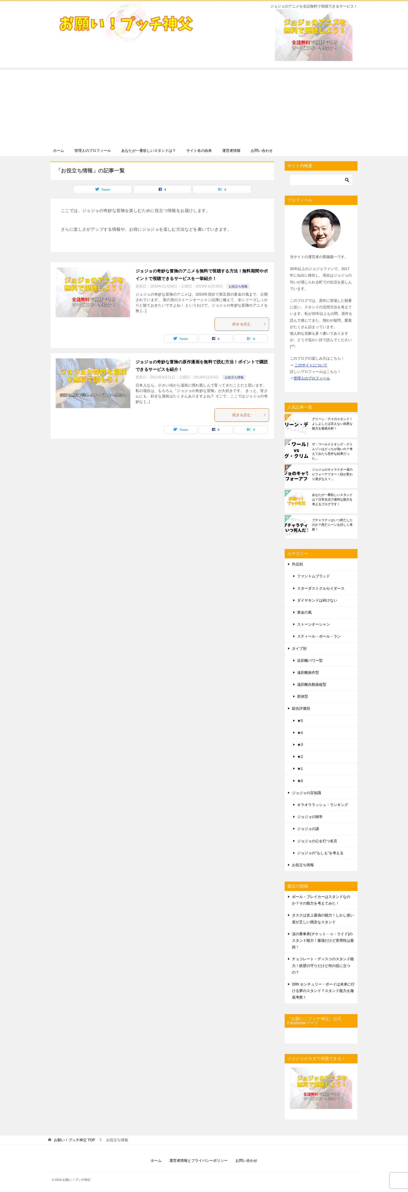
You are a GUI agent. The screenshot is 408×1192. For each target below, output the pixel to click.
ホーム (58, 150)
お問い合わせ (262, 150)
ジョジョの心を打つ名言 (317, 841)
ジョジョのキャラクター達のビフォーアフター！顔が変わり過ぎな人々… (332, 474)
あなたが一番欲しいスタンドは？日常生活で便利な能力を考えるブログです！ (332, 499)
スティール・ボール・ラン (319, 636)
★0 (300, 781)
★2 (300, 756)
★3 (300, 744)
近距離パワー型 (310, 660)
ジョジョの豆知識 (306, 793)
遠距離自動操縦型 (311, 684)
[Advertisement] (204, 106)
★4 (300, 733)
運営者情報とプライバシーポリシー (198, 1160)
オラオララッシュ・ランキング (322, 805)
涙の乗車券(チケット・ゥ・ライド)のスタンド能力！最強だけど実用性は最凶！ (323, 940)
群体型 (302, 696)
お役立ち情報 (238, 286)
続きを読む (249, 324)
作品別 (297, 564)
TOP (74, 1140)
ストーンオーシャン (313, 624)
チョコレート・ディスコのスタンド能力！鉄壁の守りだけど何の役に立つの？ (323, 965)
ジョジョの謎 (308, 829)
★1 (300, 768)
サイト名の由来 (199, 150)
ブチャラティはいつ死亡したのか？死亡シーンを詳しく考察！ (332, 524)
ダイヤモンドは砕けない (317, 600)
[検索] (321, 180)
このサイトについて (311, 365)
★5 (300, 721)
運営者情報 (231, 150)
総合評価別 (301, 708)
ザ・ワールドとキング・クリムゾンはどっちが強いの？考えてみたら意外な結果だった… (332, 451)
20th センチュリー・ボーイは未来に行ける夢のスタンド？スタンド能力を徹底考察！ (323, 990)
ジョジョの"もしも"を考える (320, 853)
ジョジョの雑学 (310, 817)
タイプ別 (299, 648)
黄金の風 (304, 612)
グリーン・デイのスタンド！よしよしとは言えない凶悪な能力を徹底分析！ (332, 423)
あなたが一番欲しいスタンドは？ (148, 150)
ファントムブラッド (313, 576)
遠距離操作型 (308, 672)
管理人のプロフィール (92, 150)
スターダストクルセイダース (321, 588)
